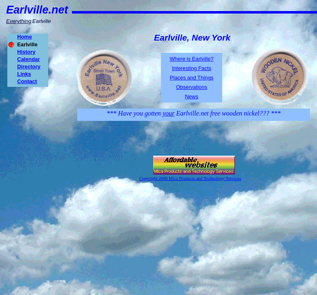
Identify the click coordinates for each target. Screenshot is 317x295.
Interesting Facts (191, 68)
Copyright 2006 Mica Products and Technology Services (190, 178)
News (192, 96)
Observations (192, 87)
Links (24, 74)
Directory (28, 67)
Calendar (28, 59)
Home (24, 37)
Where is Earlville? (192, 59)
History (26, 52)
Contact (27, 81)
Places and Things (192, 78)
